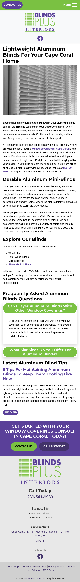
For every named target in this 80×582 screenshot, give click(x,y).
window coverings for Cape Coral (50, 148)
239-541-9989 (40, 497)
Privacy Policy (56, 566)
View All (40, 540)
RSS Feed (49, 570)
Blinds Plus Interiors (34, 578)
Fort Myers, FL (39, 531)
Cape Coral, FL (20, 531)
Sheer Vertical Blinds (19, 264)
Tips (44, 566)
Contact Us (12, 4)
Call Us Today (54, 446)
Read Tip (10, 412)
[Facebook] (40, 39)
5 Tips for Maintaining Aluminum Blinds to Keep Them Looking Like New (37, 374)
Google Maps (12, 566)
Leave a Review (31, 566)
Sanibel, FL (55, 531)
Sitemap (36, 570)
